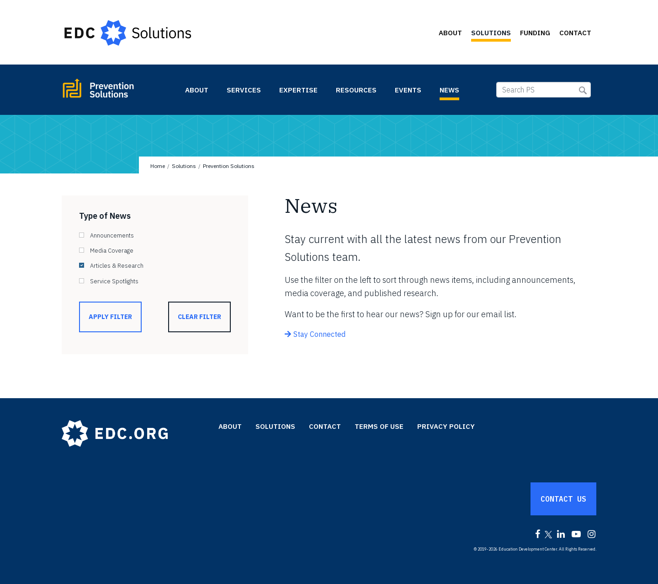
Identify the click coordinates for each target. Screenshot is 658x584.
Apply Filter (110, 317)
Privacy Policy (446, 426)
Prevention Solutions (119, 92)
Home (157, 165)
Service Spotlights (114, 281)
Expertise (298, 90)
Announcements (112, 235)
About (450, 32)
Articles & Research (116, 266)
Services (244, 90)
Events (408, 90)
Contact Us (563, 498)
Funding (535, 32)
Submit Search (583, 90)
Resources (356, 90)
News (449, 90)
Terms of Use (379, 426)
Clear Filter (199, 317)
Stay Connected (319, 334)
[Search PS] (543, 89)
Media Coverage (111, 250)
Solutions (491, 32)
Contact (575, 32)
